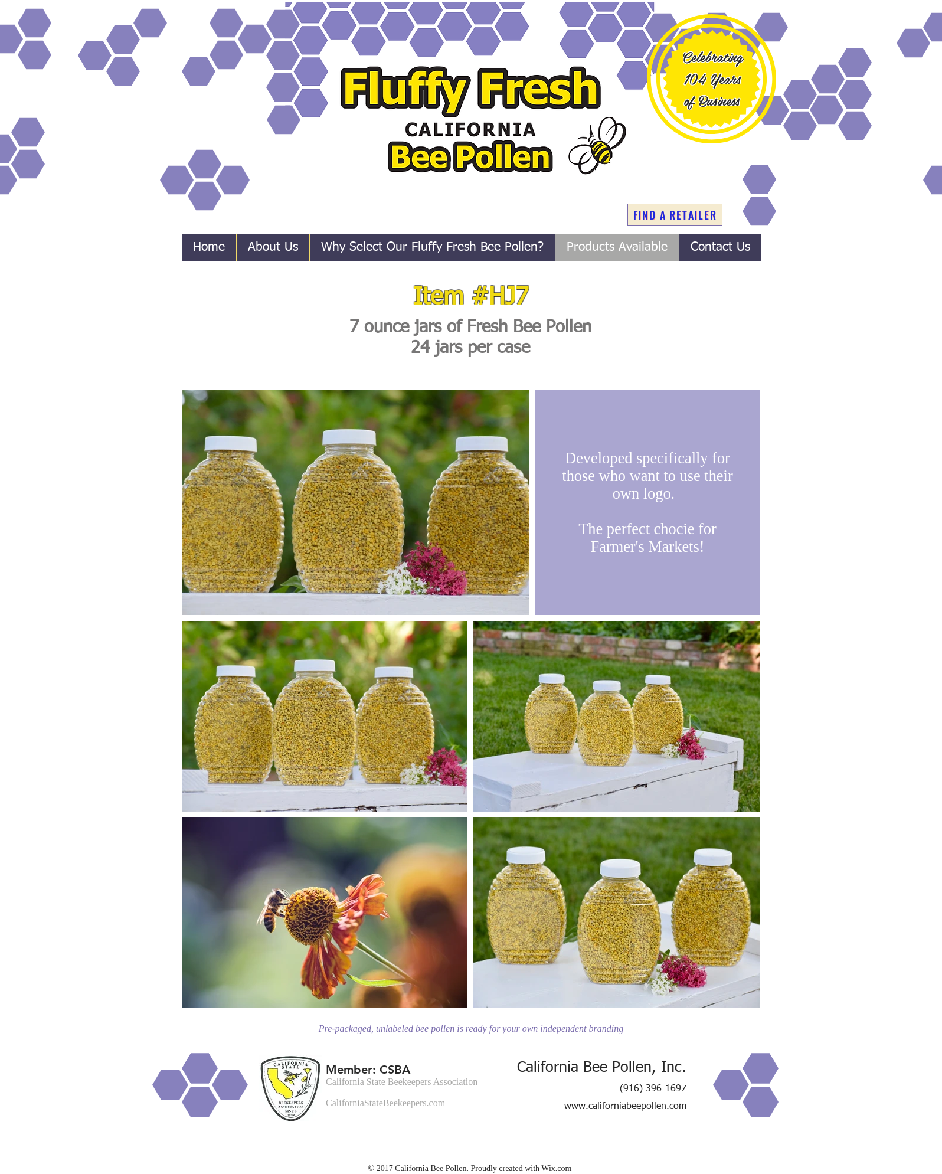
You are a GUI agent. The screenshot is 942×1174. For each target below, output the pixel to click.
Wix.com (556, 1168)
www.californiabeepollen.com (625, 1106)
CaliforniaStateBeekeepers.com (385, 1103)
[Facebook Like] (639, 1151)
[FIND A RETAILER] (674, 215)
